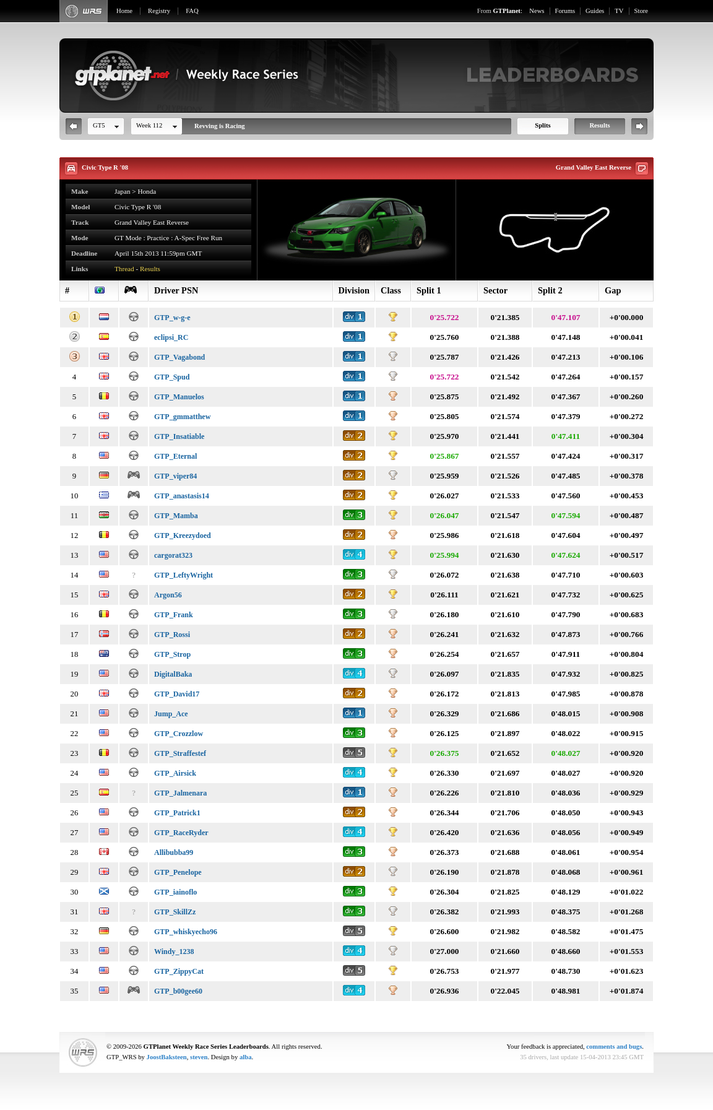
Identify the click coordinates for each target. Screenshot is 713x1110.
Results (599, 125)
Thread (124, 268)
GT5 (99, 125)
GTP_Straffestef (180, 753)
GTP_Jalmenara (180, 793)
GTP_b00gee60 (178, 991)
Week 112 (149, 125)
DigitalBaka (173, 674)
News (536, 10)
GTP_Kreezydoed (182, 535)
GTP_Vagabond (179, 357)
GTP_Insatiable (179, 436)
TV (619, 10)
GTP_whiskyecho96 (185, 931)
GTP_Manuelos (179, 396)
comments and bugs (614, 1046)
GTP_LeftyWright (183, 575)
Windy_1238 (174, 951)
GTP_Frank (173, 614)
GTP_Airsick (175, 773)
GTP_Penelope (178, 872)
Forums (565, 10)
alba (246, 1057)
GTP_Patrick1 (177, 813)
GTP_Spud (171, 377)
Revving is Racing (219, 126)
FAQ (192, 10)
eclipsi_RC (171, 337)
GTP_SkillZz (175, 912)
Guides (595, 10)
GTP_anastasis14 (181, 496)
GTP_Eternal (175, 456)
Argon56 (168, 595)
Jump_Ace (171, 713)
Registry (159, 10)
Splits (542, 125)
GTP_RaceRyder (181, 832)
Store (641, 10)
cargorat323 (173, 555)
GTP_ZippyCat (179, 971)
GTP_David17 (176, 694)
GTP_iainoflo (175, 892)
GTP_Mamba (176, 515)
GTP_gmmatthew (182, 416)
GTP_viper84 (175, 476)
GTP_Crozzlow (178, 733)
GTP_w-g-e (172, 317)
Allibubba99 (173, 852)
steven (198, 1057)
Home (124, 10)
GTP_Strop (172, 654)
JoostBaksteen (167, 1057)
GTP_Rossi (172, 634)
